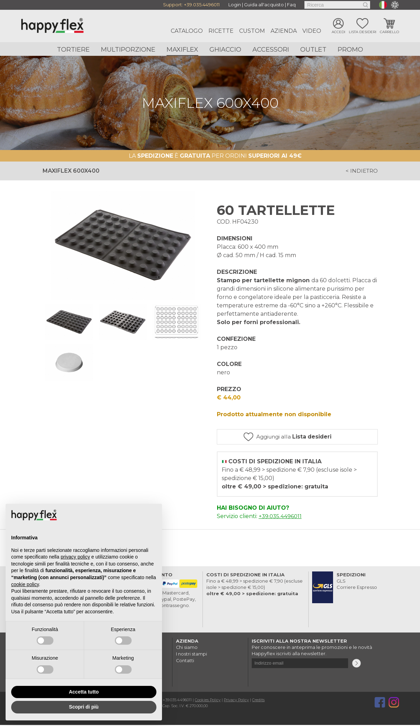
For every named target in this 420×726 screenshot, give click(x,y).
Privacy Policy (237, 700)
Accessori (270, 49)
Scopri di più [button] (84, 707)
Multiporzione (128, 49)
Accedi (338, 32)
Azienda (284, 31)
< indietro (361, 171)
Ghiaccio (225, 49)
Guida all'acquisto (264, 5)
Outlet (313, 49)
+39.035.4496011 (202, 5)
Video (311, 31)
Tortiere (73, 49)
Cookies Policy (208, 700)
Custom (252, 31)
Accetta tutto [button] (84, 692)
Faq (291, 5)
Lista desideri (362, 32)
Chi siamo (187, 648)
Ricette (221, 31)
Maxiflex (182, 49)
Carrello (389, 32)
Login (234, 5)
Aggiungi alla (302, 437)
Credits (259, 700)
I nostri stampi (191, 654)
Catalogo (187, 31)
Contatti (185, 661)
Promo (350, 49)
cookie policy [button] (25, 584)
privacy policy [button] (75, 557)
